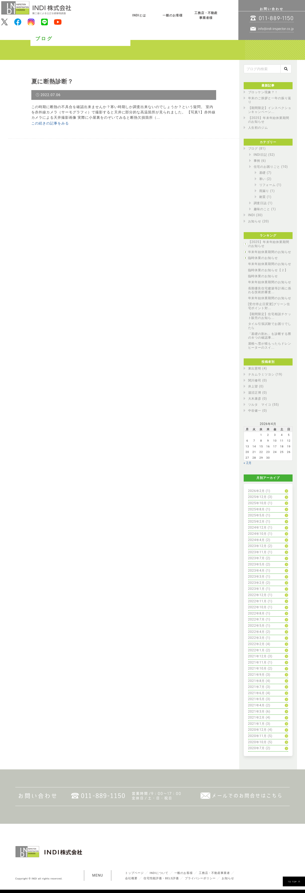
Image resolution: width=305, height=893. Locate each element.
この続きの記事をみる (50, 123)
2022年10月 (257, 607)
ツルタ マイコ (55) (263, 405)
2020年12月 (257, 730)
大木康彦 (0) (257, 399)
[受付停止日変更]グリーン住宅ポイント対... (269, 306)
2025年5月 (256, 515)
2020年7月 (256, 748)
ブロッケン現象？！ (263, 92)
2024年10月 (257, 534)
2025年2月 (256, 522)
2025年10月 (257, 503)
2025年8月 (256, 509)
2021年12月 (257, 656)
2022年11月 (257, 601)
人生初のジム (258, 128)
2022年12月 (257, 595)
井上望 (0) (256, 386)
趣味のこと (262, 209)
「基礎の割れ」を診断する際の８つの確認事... (269, 336)
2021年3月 (256, 711)
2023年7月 (256, 558)
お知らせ (254, 221)
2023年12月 (257, 546)
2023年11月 (257, 552)
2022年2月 (256, 644)
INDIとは (139, 15)
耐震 (262, 197)
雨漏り (264, 191)
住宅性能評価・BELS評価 (161, 878)
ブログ (253, 148)
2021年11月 (257, 662)
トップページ (134, 873)
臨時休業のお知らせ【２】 (268, 270)
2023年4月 (256, 571)
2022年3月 (256, 638)
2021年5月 (256, 699)
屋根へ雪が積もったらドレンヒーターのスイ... (269, 345)
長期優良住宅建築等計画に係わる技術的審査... (269, 290)
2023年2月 (256, 583)
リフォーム (267, 185)
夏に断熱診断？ (52, 81)
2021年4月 (256, 705)
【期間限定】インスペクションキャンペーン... (269, 110)
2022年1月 (256, 650)
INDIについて (159, 873)
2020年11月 (257, 736)
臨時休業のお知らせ (263, 258)
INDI (251, 215)
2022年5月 (256, 626)
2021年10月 (257, 668)
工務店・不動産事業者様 (206, 15)
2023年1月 (256, 589)
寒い (262, 179)
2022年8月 (256, 613)
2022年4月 (256, 632)
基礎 (262, 173)
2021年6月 (256, 693)
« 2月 (248, 463)
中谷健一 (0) (257, 411)
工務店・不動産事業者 (214, 873)
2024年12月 (257, 527)
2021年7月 (256, 687)
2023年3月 (256, 577)
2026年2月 (256, 491)
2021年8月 (256, 681)
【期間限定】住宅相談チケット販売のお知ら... (269, 316)
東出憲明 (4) (257, 368)
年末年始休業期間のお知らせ (269, 252)
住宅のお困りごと (267, 167)
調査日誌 (260, 203)
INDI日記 (260, 155)
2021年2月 (256, 717)
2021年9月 (256, 675)
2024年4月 (256, 540)
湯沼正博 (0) (257, 393)
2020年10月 (257, 742)
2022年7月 (256, 619)
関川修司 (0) (257, 380)
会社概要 (131, 878)
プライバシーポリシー (200, 878)
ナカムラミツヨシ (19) (265, 374)
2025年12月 (257, 497)
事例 (257, 161)
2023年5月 (256, 564)
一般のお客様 (173, 15)
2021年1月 (256, 724)
